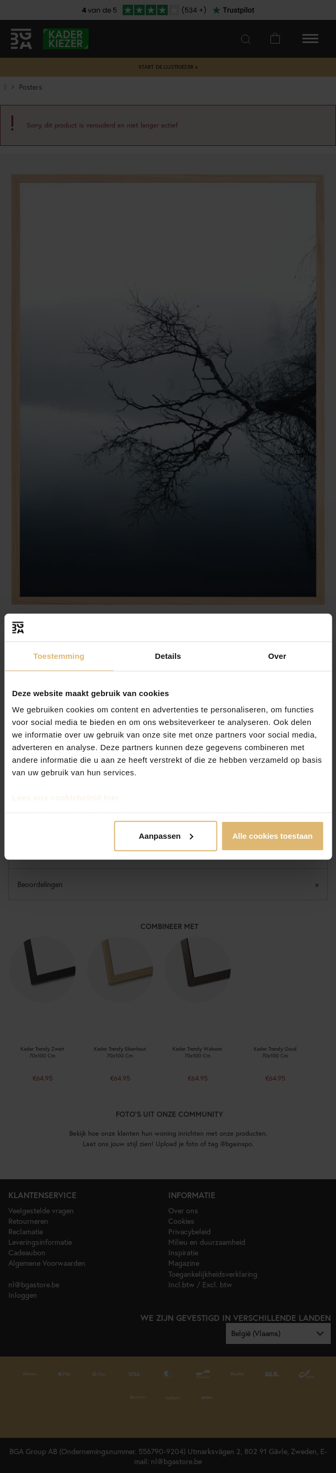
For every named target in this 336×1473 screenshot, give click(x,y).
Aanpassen (166, 835)
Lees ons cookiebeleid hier (66, 797)
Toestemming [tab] (58, 655)
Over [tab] (277, 655)
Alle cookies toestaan (272, 835)
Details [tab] (168, 655)
